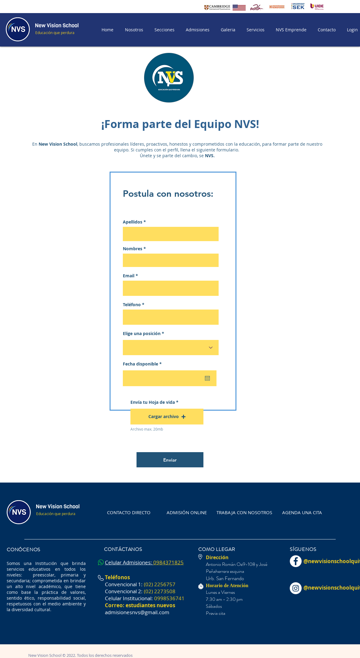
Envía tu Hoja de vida (152, 402)
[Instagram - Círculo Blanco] (296, 588)
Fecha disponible (143, 364)
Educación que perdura (54, 32)
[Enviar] (170, 459)
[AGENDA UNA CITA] (302, 512)
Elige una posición (142, 333)
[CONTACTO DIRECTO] (128, 512)
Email (128, 276)
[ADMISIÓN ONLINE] (186, 512)
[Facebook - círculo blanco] (296, 561)
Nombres (132, 249)
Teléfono (132, 305)
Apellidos (132, 222)
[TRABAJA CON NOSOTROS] (244, 512)
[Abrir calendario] (207, 378)
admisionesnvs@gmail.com (137, 612)
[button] (163, 29)
